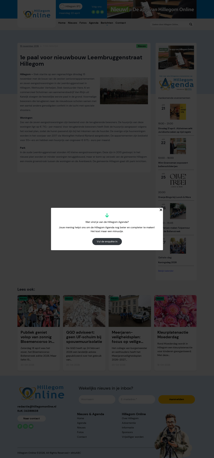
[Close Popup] (161, 210)
